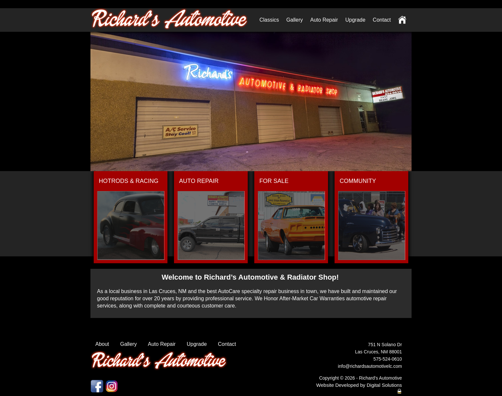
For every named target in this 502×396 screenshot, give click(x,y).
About (102, 344)
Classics (269, 20)
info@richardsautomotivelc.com (370, 366)
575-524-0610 (387, 359)
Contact (382, 20)
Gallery (294, 20)
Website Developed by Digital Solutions (359, 385)
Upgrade (355, 20)
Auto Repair (324, 20)
